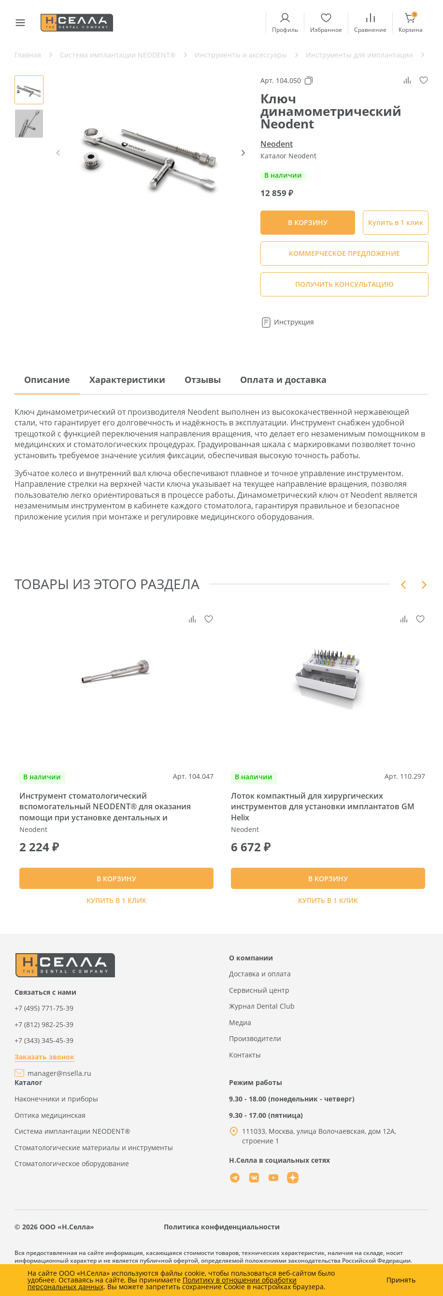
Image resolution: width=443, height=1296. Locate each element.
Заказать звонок (44, 1068)
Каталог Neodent (288, 155)
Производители (255, 1050)
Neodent (276, 144)
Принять (400, 1280)
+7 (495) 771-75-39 (43, 1019)
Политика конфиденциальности (222, 1238)
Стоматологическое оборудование (71, 1175)
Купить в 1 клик (395, 222)
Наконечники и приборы (56, 1110)
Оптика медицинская (50, 1126)
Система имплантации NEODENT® (72, 1142)
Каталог (28, 1094)
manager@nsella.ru (59, 1084)
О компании (251, 968)
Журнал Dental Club (262, 1017)
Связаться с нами (45, 1003)
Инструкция (287, 321)
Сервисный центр (259, 1001)
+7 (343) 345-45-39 (43, 1052)
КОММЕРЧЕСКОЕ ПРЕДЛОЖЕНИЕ (344, 253)
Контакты (245, 1066)
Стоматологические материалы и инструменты (93, 1158)
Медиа (240, 1034)
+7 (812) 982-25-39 (43, 1035)
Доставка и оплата (260, 985)
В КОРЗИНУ (116, 883)
